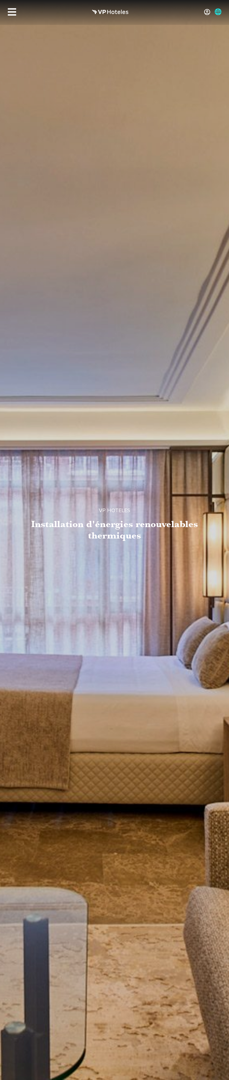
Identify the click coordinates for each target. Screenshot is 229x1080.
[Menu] (12, 12)
